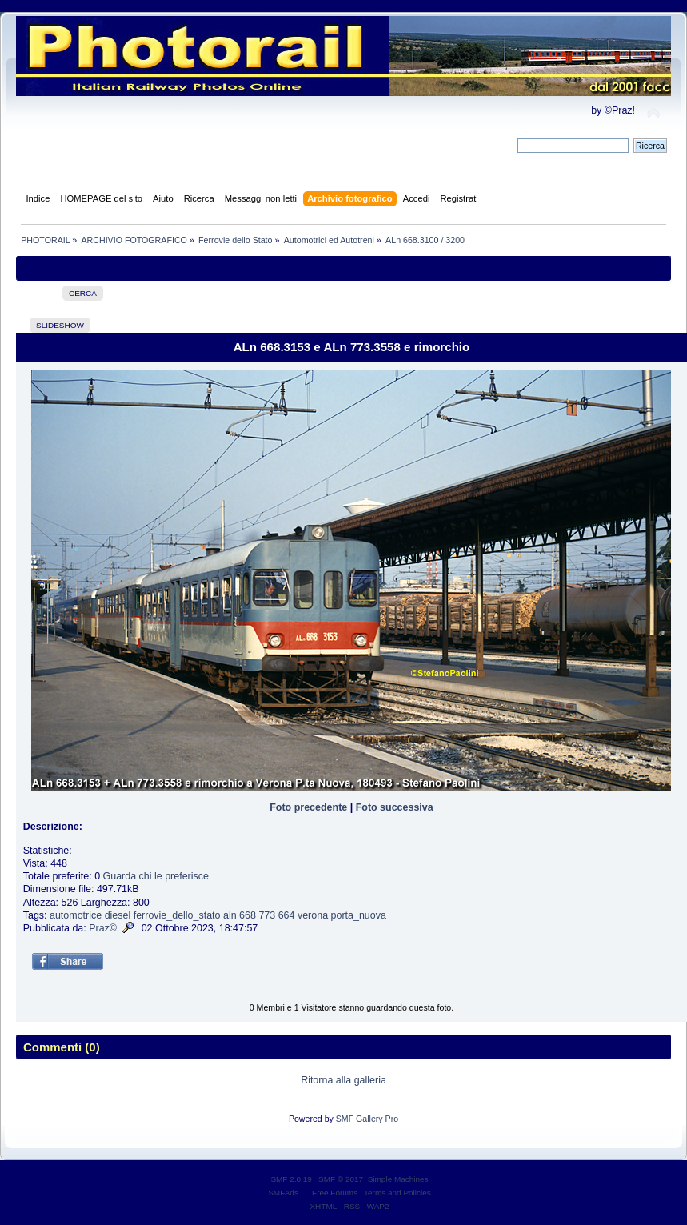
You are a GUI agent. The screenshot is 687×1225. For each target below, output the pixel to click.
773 (266, 915)
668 (247, 915)
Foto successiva (394, 807)
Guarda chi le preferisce (156, 876)
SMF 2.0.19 (291, 1179)
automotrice (76, 915)
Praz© (103, 928)
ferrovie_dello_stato (177, 915)
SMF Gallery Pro (367, 1118)
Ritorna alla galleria (343, 1080)
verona (313, 915)
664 (286, 915)
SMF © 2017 (340, 1179)
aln (230, 915)
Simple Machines (398, 1179)
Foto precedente (308, 807)
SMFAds (283, 1192)
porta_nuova (358, 915)
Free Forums (334, 1192)
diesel (118, 915)
